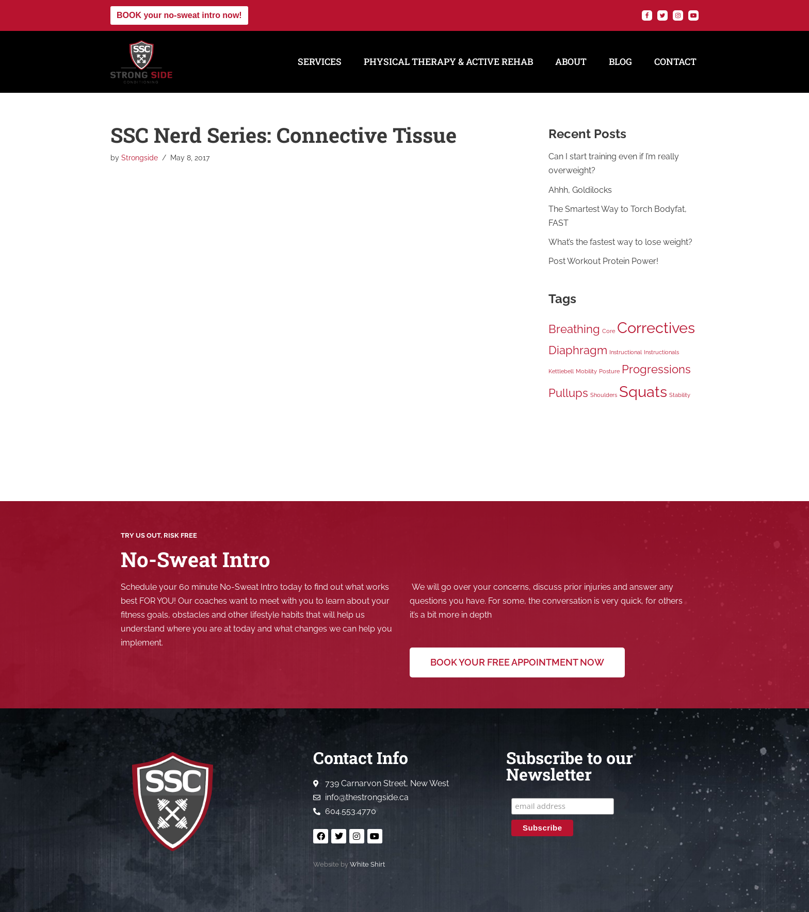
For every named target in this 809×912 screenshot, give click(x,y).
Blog (620, 62)
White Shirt (367, 865)
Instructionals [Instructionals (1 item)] (661, 352)
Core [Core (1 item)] (608, 331)
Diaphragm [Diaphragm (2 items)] (577, 350)
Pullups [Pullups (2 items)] (568, 393)
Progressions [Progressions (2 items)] (656, 369)
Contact (675, 62)
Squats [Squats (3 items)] (643, 392)
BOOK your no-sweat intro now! (179, 15)
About (571, 62)
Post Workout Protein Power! (603, 261)
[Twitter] (662, 15)
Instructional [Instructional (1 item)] (625, 352)
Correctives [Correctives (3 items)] (656, 328)
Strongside (139, 157)
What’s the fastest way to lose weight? (620, 242)
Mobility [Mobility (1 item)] (586, 371)
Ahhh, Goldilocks (580, 190)
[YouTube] (693, 15)
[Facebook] (647, 15)
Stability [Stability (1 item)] (679, 395)
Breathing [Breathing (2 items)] (574, 329)
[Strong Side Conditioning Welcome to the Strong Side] (141, 62)
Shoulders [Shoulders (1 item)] (603, 395)
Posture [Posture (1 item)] (609, 371)
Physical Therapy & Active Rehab (448, 62)
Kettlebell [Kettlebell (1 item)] (561, 371)
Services (320, 62)
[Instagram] (678, 15)
